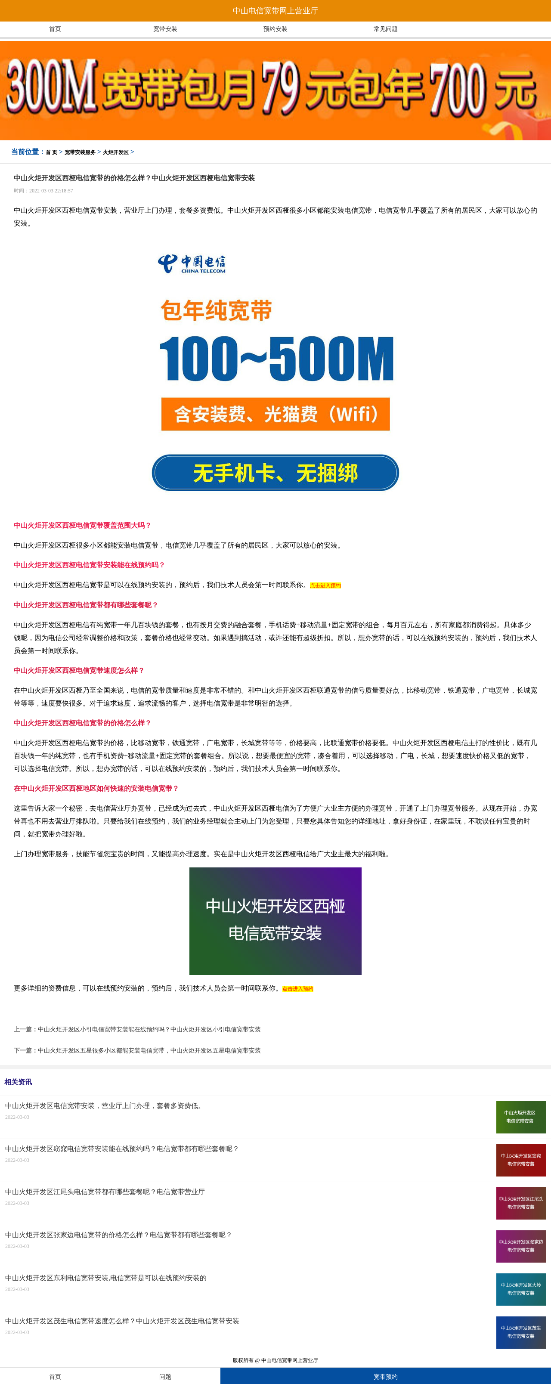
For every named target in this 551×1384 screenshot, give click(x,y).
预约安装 (275, 29)
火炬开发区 (116, 152)
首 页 (51, 152)
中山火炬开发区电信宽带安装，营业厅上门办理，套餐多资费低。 (105, 1105)
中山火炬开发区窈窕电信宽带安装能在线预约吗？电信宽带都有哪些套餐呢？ (122, 1148)
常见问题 (386, 29)
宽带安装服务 (80, 152)
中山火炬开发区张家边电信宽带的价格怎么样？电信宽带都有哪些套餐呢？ (118, 1234)
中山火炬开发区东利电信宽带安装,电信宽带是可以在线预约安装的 (106, 1278)
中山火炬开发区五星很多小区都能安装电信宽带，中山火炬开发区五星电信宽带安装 (149, 1050)
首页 (55, 29)
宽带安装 (165, 29)
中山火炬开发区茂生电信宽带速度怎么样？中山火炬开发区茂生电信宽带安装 (122, 1321)
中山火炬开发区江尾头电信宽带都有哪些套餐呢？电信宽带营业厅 (105, 1191)
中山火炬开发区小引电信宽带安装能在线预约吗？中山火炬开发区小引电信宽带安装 (149, 1029)
